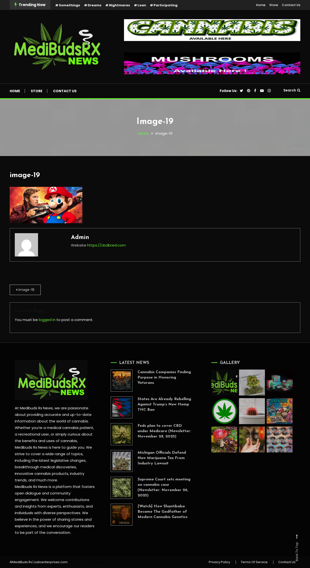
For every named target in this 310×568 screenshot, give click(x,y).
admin (80, 237)
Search (291, 90)
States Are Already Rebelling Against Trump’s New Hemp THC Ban (158, 404)
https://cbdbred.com (106, 245)
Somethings (69, 5)
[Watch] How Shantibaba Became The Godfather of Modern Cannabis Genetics (156, 511)
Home (260, 5)
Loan (142, 5)
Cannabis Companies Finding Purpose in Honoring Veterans (158, 377)
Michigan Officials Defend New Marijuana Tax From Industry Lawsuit (155, 458)
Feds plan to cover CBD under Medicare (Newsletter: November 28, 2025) (158, 431)
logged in (47, 319)
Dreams (94, 5)
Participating (166, 5)
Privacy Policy (219, 562)
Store (273, 5)
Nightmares (119, 5)
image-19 (25, 175)
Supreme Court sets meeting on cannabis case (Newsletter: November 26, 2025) (157, 487)
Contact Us (291, 5)
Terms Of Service (254, 562)
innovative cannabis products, (42, 473)
